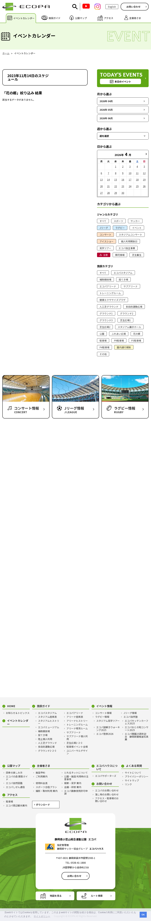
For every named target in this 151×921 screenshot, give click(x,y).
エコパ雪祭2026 (104, 733)
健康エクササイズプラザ (112, 300)
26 (144, 186)
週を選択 (104, 136)
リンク (128, 784)
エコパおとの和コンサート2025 (136, 728)
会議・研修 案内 (72, 787)
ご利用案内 (41, 776)
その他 (103, 354)
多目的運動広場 (134, 306)
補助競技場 (105, 279)
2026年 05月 (106, 109)
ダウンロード (43, 804)
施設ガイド (43, 706)
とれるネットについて (76, 772)
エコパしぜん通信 (15, 787)
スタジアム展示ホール (129, 327)
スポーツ (118, 221)
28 (108, 193)
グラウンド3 (106, 320)
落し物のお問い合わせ (107, 794)
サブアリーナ (130, 286)
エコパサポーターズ (105, 775)
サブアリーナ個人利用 (77, 737)
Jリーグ (104, 228)
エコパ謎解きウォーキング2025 (108, 728)
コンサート (105, 234)
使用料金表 (41, 783)
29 (115, 193)
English (112, 6)
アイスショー (107, 241)
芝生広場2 (105, 327)
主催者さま (43, 765)
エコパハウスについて (107, 767)
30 (123, 193)
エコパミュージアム (48, 727)
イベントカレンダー (17, 722)
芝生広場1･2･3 (74, 742)
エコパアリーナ (108, 286)
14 (108, 179)
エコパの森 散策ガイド (17, 778)
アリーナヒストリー (77, 720)
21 (108, 186)
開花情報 (120, 255)
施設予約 (40, 772)
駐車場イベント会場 (77, 746)
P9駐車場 (119, 340)
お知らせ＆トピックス (17, 713)
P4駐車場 (104, 347)
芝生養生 (136, 255)
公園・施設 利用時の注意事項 (76, 778)
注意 (105, 255)
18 (137, 179)
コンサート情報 (103, 713)
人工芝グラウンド (109, 306)
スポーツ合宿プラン (46, 787)
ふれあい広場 (119, 333)
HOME (11, 706)
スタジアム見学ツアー (108, 720)
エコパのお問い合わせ (107, 790)
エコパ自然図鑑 (14, 783)
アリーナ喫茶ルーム (77, 728)
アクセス (12, 794)
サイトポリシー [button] (42, 916)
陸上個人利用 (45, 739)
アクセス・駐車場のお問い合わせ (107, 799)
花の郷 (136, 333)
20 (101, 186)
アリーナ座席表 (75, 716)
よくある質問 (134, 765)
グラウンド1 (106, 313)
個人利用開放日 (129, 241)
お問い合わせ (133, 6)
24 (130, 186)
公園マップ (13, 765)
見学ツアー (105, 248)
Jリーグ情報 (130, 713)
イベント (137, 228)
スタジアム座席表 (47, 716)
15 (115, 179)
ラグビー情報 (102, 716)
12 (144, 173)
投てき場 (123, 279)
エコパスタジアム (123, 272)
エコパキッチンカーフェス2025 (136, 722)
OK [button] (143, 914)
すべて (103, 221)
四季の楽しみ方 (14, 772)
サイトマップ (132, 780)
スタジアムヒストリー (48, 722)
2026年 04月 (106, 101)
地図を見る (56, 895)
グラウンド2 (126, 313)
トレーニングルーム (110, 293)
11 (137, 173)
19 (144, 179)
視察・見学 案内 (72, 783)
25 (137, 186)
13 (101, 179)
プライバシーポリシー (136, 776)
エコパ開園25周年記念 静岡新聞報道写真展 (136, 736)
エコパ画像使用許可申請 (76, 792)
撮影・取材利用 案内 (47, 791)
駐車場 (103, 340)
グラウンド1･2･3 (47, 750)
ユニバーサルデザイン (77, 752)
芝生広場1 (125, 320)
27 (101, 193)
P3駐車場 (136, 340)
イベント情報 (104, 706)
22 (115, 186)
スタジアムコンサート (130, 234)
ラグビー (120, 228)
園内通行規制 (124, 347)
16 (123, 179)
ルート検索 (97, 895)
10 (130, 173)
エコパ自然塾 (131, 716)
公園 (102, 333)
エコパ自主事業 (127, 248)
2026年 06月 (106, 118)
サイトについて (133, 772)
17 (130, 179)
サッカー (135, 221)
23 (123, 186)
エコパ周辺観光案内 (16, 805)
